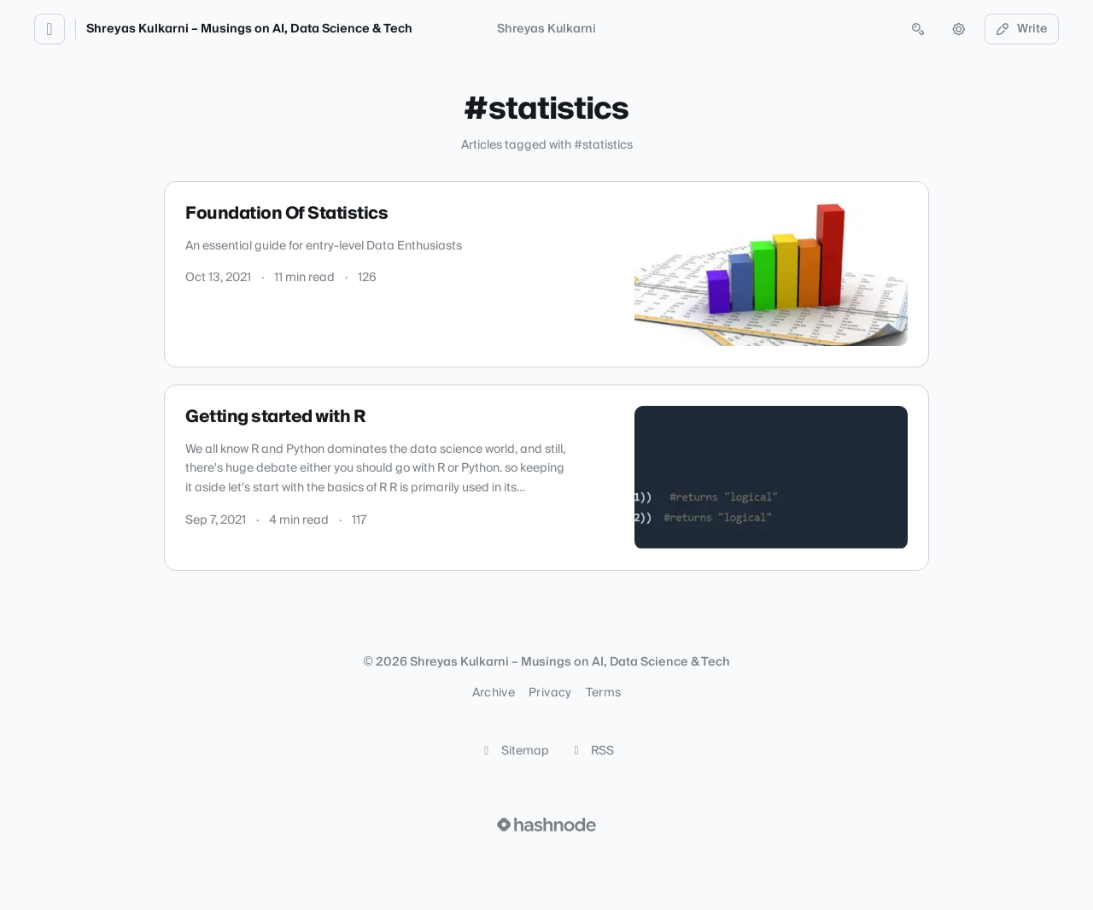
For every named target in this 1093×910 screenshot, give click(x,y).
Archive (493, 693)
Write (1022, 29)
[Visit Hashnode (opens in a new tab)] (546, 824)
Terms (604, 693)
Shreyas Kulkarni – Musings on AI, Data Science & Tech (249, 29)
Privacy (550, 693)
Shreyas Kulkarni (546, 29)
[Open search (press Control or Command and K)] (918, 29)
